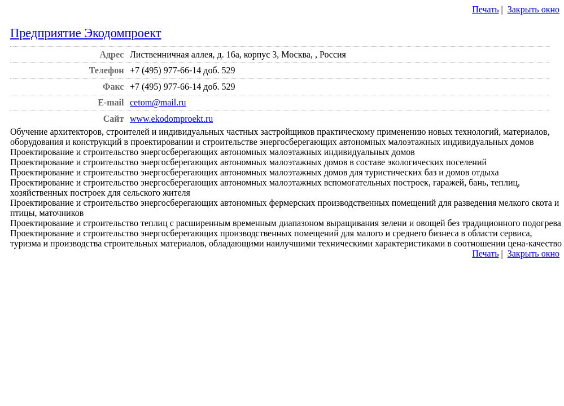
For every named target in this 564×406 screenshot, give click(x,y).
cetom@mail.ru (158, 102)
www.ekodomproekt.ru (171, 118)
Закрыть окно (533, 9)
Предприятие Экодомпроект (85, 33)
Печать (485, 9)
